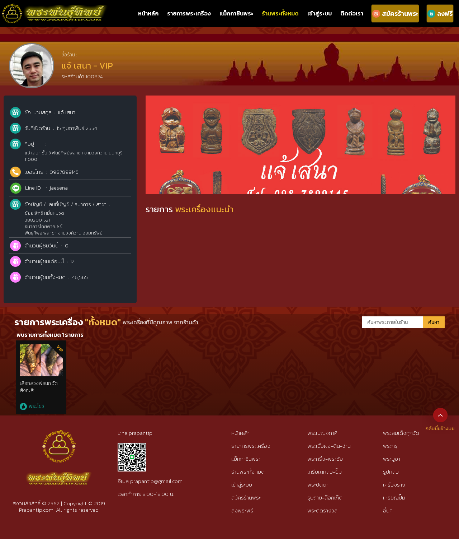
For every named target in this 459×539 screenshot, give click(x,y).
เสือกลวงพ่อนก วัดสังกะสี (39, 387)
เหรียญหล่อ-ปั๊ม (324, 472)
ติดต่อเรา (351, 13)
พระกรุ (390, 446)
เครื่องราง (394, 484)
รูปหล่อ (391, 472)
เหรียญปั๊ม (394, 497)
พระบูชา (391, 459)
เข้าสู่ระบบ (319, 13)
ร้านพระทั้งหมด (280, 13)
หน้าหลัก (148, 13)
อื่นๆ (388, 510)
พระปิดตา (317, 484)
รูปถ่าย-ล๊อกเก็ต (324, 497)
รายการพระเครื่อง (189, 13)
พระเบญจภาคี (322, 433)
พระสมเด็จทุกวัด (401, 433)
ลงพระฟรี (242, 510)
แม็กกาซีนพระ (236, 13)
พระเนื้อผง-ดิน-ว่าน (329, 446)
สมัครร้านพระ (246, 497)
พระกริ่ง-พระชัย (325, 459)
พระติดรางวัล (322, 510)
